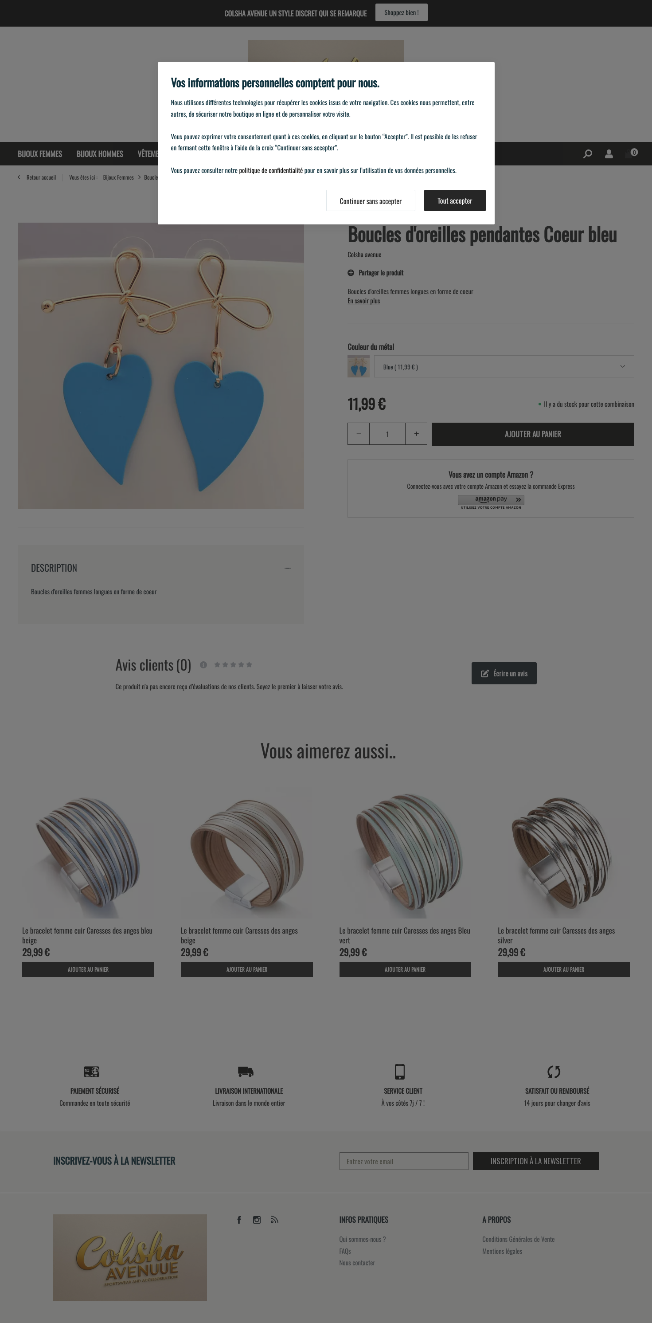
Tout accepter (454, 200)
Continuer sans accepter (371, 201)
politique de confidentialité (271, 170)
